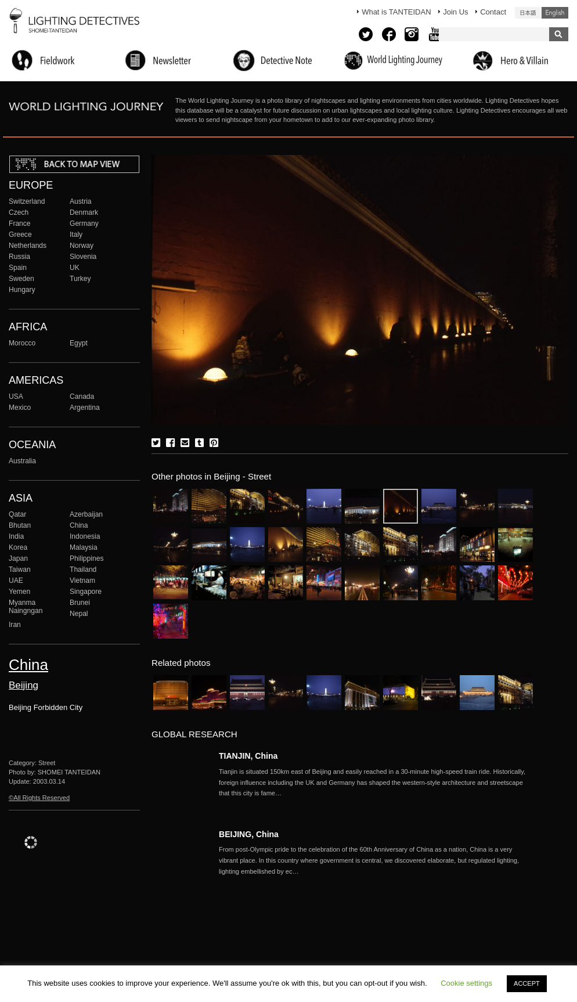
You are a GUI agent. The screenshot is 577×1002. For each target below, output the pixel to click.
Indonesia (85, 536)
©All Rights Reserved (39, 797)
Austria (81, 201)
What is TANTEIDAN (396, 12)
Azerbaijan (86, 514)
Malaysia (84, 547)
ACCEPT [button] (527, 983)
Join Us (455, 12)
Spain (18, 268)
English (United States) (555, 13)
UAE (16, 580)
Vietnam (82, 580)
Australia (22, 461)
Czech (18, 212)
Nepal (79, 614)
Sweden (21, 279)
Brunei (80, 603)
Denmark (84, 212)
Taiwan (20, 569)
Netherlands (27, 246)
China (79, 525)
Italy (76, 234)
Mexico (20, 407)
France (20, 223)
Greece (20, 234)
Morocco (22, 343)
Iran (15, 625)
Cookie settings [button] (466, 983)
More (375, 782)
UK (75, 268)
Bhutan (20, 525)
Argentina (85, 407)
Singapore (86, 591)
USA (16, 396)
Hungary (22, 290)
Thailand (83, 569)
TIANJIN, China (248, 755)
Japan (18, 558)
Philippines (86, 558)
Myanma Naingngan (25, 607)
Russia (19, 257)
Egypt (79, 343)
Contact (493, 12)
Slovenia (83, 257)
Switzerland (27, 201)
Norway (81, 246)
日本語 (528, 13)
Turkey (80, 279)
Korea (18, 547)
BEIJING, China (249, 834)
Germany (84, 223)
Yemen (19, 591)
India (16, 536)
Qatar (17, 514)
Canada (82, 396)
